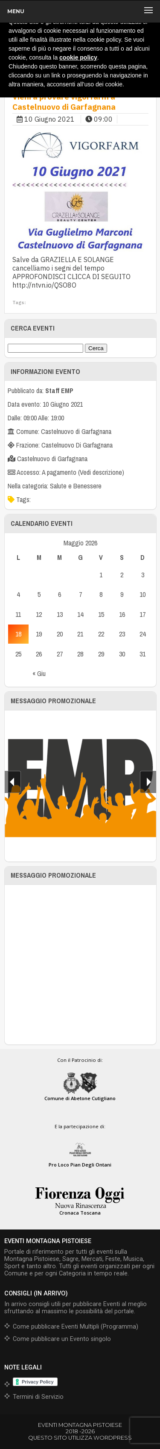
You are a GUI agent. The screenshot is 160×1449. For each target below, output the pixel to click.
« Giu (39, 673)
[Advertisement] (80, 964)
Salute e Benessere (76, 486)
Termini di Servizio (38, 1397)
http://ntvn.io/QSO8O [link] (44, 285)
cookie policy (78, 57)
